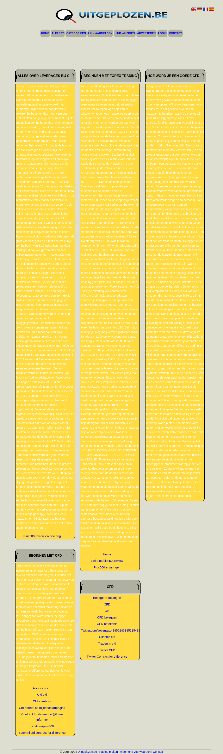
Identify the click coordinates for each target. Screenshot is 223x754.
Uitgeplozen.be (87, 751)
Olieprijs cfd (107, 637)
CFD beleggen (107, 617)
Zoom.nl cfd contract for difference (42, 732)
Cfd (107, 611)
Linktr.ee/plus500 (42, 726)
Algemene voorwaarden (135, 751)
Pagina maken (108, 751)
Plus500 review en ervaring (42, 536)
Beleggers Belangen (107, 597)
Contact (175, 33)
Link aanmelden (100, 33)
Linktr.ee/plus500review (107, 560)
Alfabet (57, 33)
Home (45, 33)
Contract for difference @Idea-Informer (42, 716)
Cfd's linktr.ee (42, 701)
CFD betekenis (107, 624)
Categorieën (76, 33)
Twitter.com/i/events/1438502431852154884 (107, 630)
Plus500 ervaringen (107, 567)
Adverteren (146, 33)
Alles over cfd (42, 688)
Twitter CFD (107, 650)
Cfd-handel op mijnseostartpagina (42, 708)
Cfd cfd (42, 694)
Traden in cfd (107, 643)
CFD (107, 604)
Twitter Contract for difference (107, 656)
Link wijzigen (125, 33)
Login (162, 33)
